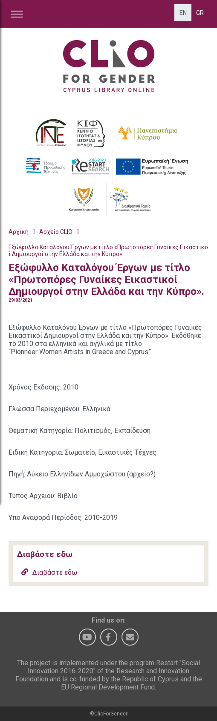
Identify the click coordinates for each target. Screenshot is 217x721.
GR (200, 12)
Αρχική (19, 231)
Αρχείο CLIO (55, 231)
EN (183, 12)
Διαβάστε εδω (49, 572)
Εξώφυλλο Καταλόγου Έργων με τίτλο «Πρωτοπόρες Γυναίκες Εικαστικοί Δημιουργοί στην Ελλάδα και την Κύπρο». (108, 250)
